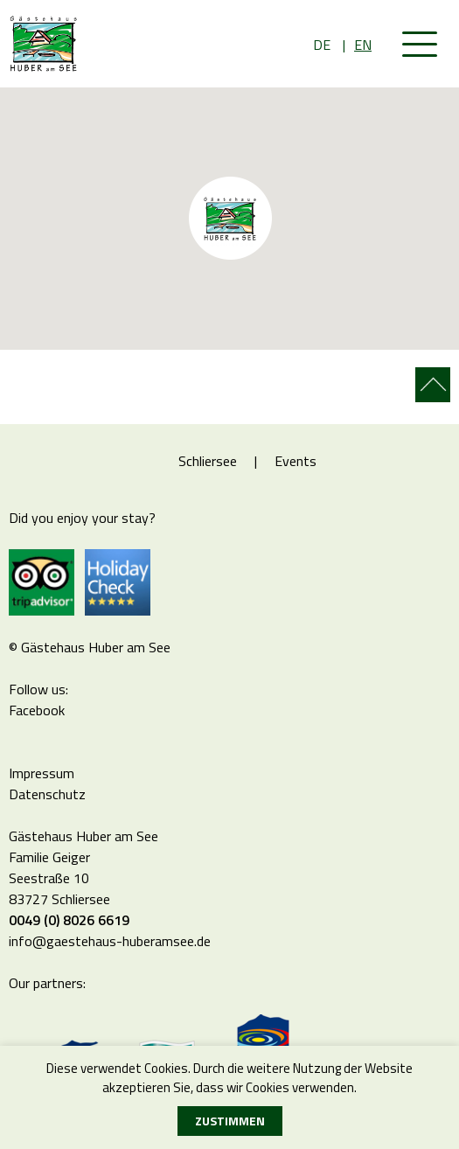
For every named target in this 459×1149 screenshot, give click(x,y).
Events (295, 460)
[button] (273, 262)
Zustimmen (230, 1120)
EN (363, 44)
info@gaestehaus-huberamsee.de (110, 940)
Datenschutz (47, 793)
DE (321, 44)
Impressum (41, 773)
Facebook (37, 710)
